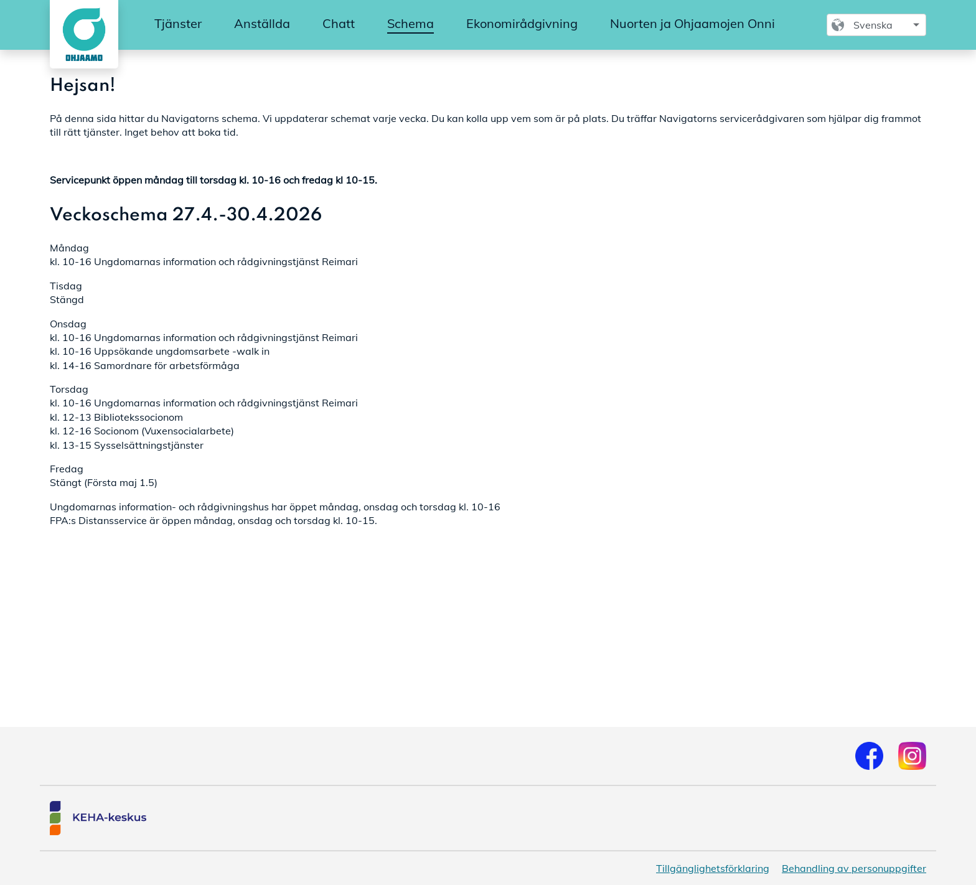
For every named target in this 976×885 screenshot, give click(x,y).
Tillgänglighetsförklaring (712, 868)
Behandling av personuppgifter (854, 868)
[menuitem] (178, 24)
